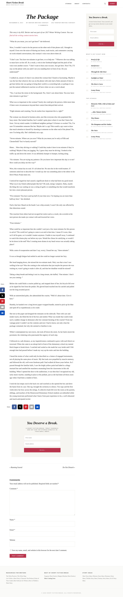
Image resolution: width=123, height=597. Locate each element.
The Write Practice (11, 576)
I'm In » (42, 450)
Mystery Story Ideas (98, 576)
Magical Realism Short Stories (66, 576)
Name (12, 520)
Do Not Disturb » (69, 467)
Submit (112, 3)
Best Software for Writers (21, 580)
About (77, 3)
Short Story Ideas (87, 576)
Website (12, 540)
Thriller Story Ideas (91, 578)
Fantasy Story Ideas (103, 578)
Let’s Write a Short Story (13, 578)
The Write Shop (21, 576)
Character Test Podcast (27, 578)
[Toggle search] (105, 3)
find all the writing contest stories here (24, 35)
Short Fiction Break (15, 2)
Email (12, 530)
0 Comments (43, 25)
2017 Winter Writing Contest (63, 22)
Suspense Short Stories (50, 576)
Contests (86, 3)
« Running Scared (16, 467)
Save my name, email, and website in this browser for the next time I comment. (39, 550)
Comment (14, 489)
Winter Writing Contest (39, 22)
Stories (68, 3)
